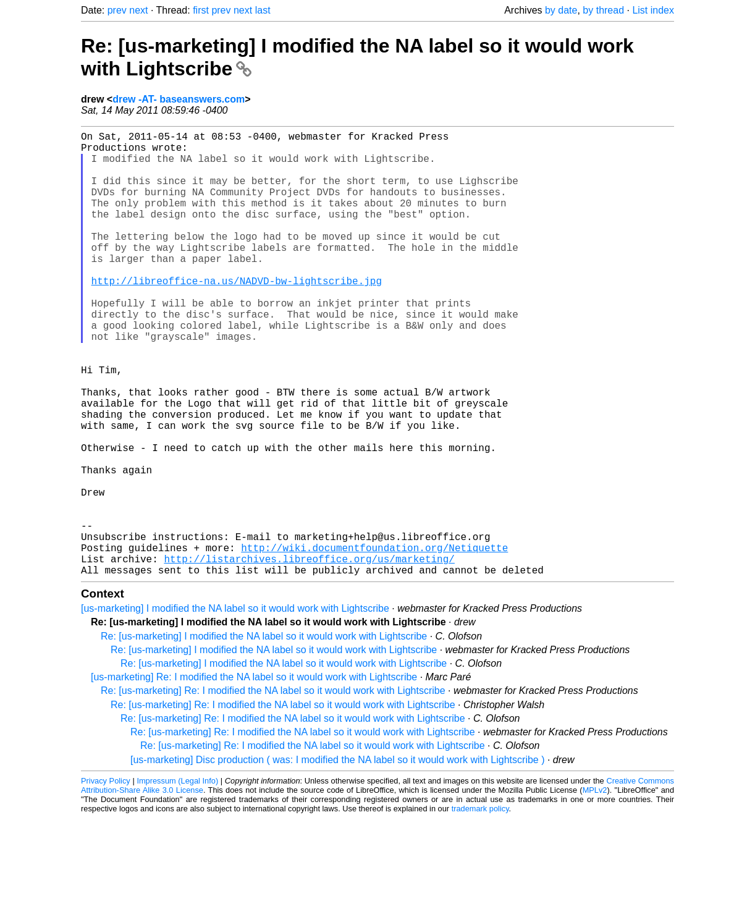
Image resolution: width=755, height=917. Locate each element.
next (138, 10)
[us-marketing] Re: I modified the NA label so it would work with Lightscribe (254, 776)
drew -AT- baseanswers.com (178, 99)
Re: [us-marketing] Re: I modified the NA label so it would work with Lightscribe (273, 789)
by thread (603, 10)
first (201, 10)
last (263, 10)
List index (653, 10)
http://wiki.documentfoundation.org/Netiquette (374, 641)
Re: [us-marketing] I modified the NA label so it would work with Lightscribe (264, 735)
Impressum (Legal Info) (177, 879)
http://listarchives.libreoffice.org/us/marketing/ (309, 655)
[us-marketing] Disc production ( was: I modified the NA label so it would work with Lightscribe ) (337, 858)
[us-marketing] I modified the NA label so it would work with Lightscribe (235, 707)
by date (561, 10)
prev (117, 10)
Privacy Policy (105, 879)
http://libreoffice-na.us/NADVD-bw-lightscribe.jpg (236, 315)
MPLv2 (595, 889)
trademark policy (480, 907)
